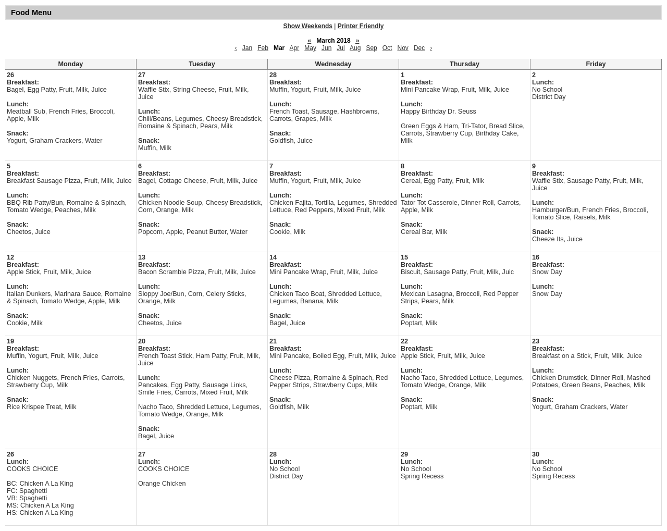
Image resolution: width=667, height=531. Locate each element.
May (310, 48)
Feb (262, 48)
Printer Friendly (361, 26)
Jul (340, 48)
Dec (419, 48)
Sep (371, 48)
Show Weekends (307, 26)
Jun (326, 48)
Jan (247, 48)
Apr (295, 48)
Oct (387, 48)
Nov (402, 48)
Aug (355, 48)
